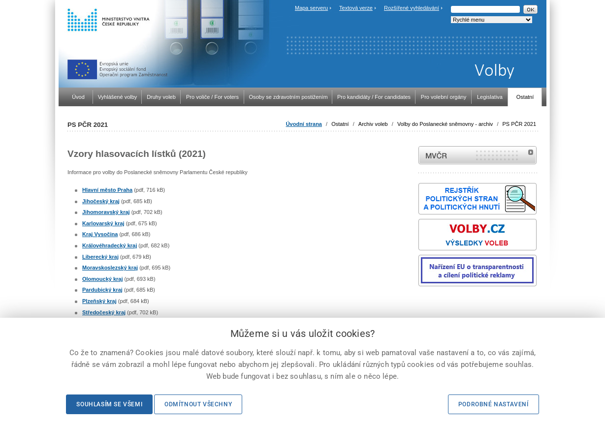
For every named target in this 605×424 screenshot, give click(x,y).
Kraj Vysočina (100, 234)
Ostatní (340, 124)
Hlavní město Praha (107, 190)
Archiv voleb (373, 124)
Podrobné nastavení (493, 404)
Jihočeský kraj (101, 201)
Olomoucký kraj (102, 279)
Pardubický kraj (102, 290)
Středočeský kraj (104, 312)
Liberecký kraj (100, 257)
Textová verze (356, 8)
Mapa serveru (311, 8)
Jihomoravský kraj (106, 212)
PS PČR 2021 (519, 124)
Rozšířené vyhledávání (411, 8)
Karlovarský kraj (103, 223)
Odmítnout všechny (198, 404)
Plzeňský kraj (99, 301)
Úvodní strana (304, 124)
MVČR (477, 155)
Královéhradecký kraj (109, 245)
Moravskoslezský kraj (110, 268)
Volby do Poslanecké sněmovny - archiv (445, 124)
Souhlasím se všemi (109, 404)
